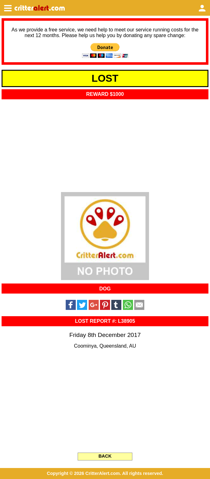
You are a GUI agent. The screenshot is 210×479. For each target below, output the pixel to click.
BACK (105, 456)
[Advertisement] (105, 144)
